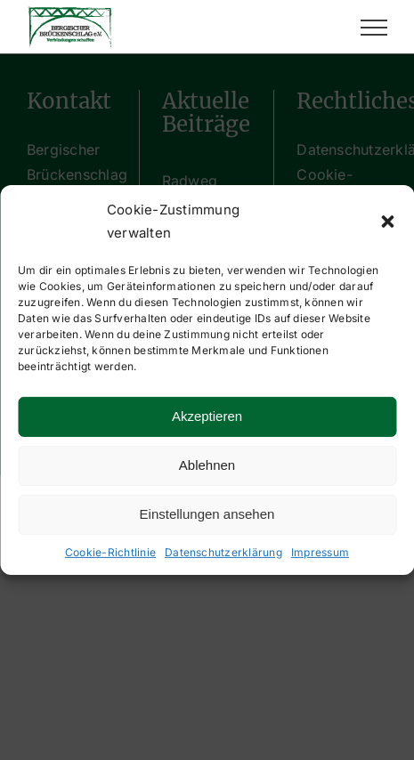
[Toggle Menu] (374, 28)
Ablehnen (207, 465)
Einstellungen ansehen (207, 513)
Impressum (320, 551)
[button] (387, 221)
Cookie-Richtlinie (110, 551)
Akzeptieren (207, 416)
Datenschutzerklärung (223, 551)
